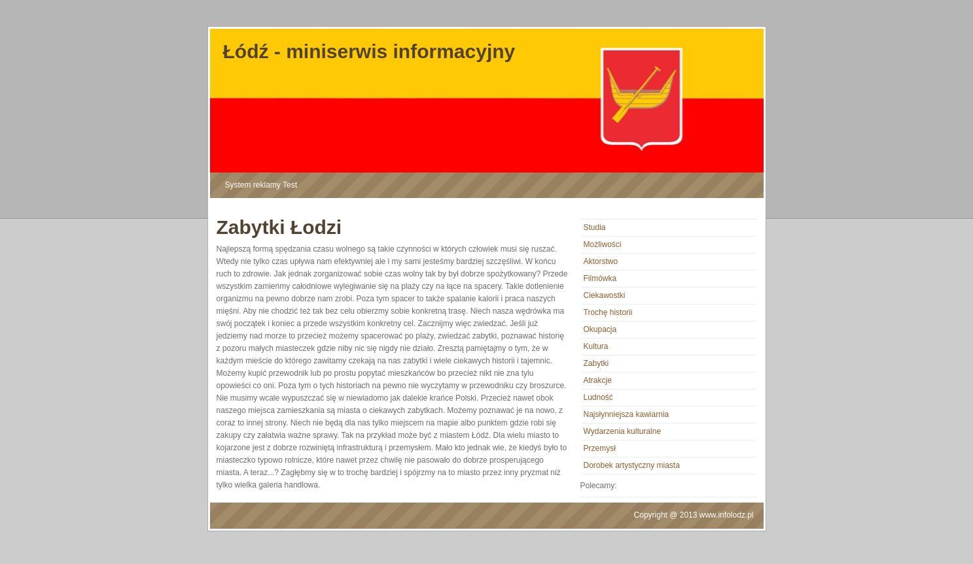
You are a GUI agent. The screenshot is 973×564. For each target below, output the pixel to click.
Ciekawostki (605, 295)
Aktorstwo (601, 261)
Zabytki (596, 363)
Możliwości (603, 244)
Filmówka (600, 278)
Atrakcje (598, 380)
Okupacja (600, 329)
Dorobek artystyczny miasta (632, 465)
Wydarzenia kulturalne (623, 431)
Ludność (598, 397)
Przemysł (600, 448)
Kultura (596, 346)
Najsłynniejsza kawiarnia (626, 414)
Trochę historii (608, 312)
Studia (595, 227)
